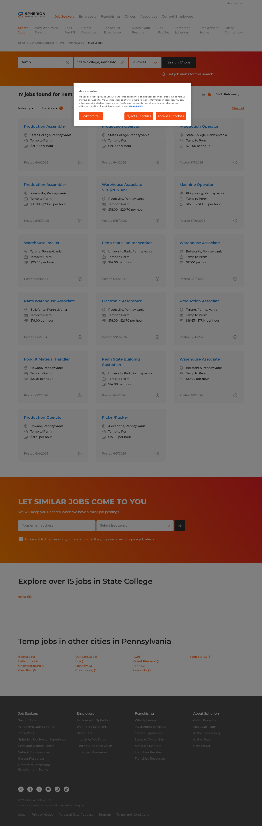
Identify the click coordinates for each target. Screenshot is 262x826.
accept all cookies (171, 116)
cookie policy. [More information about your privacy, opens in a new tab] (136, 106)
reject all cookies (138, 116)
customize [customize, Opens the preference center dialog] (91, 116)
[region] (132, 104)
